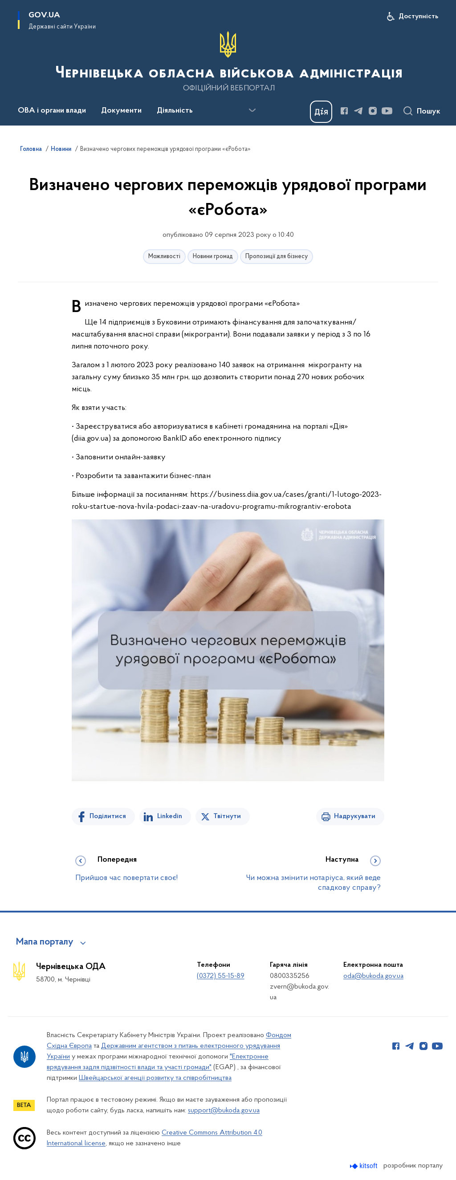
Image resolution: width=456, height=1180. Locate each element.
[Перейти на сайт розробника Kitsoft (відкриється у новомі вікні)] (364, 1166)
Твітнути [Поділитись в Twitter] (227, 816)
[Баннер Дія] (321, 112)
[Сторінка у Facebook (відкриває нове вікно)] (344, 110)
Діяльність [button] (175, 111)
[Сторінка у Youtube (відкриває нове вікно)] (387, 110)
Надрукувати (354, 816)
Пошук (428, 112)
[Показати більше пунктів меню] (252, 110)
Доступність (418, 16)
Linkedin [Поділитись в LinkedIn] (169, 816)
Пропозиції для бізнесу (276, 256)
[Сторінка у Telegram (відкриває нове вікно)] (358, 110)
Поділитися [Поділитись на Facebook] (108, 816)
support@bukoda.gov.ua (224, 1110)
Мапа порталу (44, 942)
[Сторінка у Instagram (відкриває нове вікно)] (372, 110)
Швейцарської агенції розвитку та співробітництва (155, 1078)
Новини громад (213, 256)
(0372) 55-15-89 (220, 976)
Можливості (164, 256)
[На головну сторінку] (228, 62)
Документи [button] (121, 111)
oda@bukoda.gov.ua (373, 976)
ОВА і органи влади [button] (52, 111)
